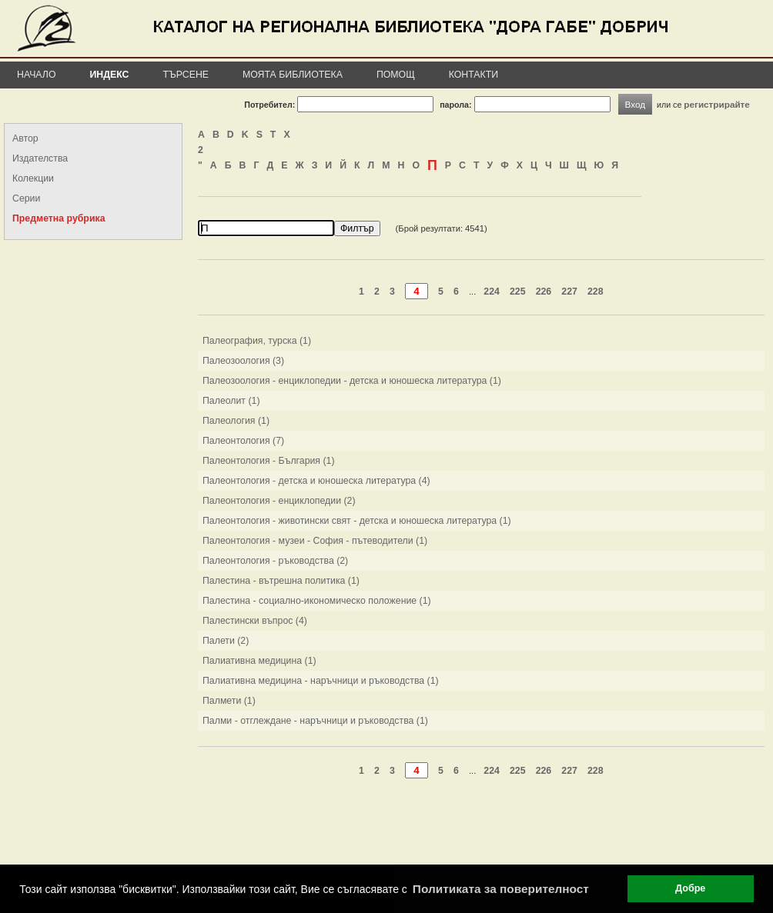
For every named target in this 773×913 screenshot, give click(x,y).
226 (544, 291)
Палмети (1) (229, 700)
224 (492, 291)
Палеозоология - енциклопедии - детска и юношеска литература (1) (351, 380)
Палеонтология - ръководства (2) (275, 560)
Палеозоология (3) (243, 360)
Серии (26, 198)
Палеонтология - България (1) (268, 460)
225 (518, 291)
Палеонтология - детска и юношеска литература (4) (316, 480)
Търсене (185, 74)
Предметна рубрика (58, 218)
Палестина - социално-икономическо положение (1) (316, 600)
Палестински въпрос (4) (254, 620)
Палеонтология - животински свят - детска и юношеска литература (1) (356, 520)
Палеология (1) (235, 420)
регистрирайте (717, 104)
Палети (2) (225, 640)
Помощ (395, 74)
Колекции (33, 178)
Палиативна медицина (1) (259, 660)
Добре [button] (690, 888)
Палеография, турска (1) (256, 340)
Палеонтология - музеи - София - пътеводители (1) (314, 540)
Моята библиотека (293, 74)
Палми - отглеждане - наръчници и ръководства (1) (315, 720)
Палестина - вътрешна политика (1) (281, 580)
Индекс (109, 74)
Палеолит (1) (230, 400)
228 (595, 291)
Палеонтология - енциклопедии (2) (279, 500)
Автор (25, 138)
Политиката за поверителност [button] (501, 888)
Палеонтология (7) (243, 440)
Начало (36, 74)
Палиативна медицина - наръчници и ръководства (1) (320, 680)
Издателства (40, 158)
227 (569, 291)
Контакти (473, 74)
